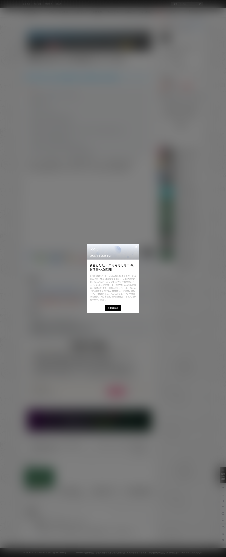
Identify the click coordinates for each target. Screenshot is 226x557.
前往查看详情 (113, 308)
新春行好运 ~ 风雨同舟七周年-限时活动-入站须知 (112, 267)
